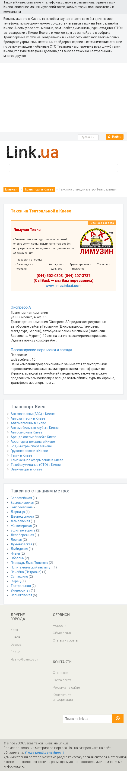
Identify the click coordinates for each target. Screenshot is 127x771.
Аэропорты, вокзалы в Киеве (33, 441)
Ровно (15, 652)
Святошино (19, 576)
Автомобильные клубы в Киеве (35, 428)
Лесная (16, 539)
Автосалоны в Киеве (26, 432)
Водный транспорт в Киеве (31, 446)
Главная (11, 189)
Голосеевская (21, 507)
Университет (20, 590)
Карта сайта (62, 680)
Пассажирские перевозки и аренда (41, 350)
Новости (60, 625)
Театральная (21, 586)
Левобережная (22, 535)
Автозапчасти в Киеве (28, 418)
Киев (14, 630)
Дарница (18, 512)
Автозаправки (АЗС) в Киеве (33, 414)
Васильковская (22, 502)
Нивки (15, 553)
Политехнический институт (31, 567)
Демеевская (20, 521)
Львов (15, 637)
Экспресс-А (21, 307)
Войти (114, 137)
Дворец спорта (22, 516)
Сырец (16, 581)
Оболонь (17, 558)
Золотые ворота (23, 530)
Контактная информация (63, 697)
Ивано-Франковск (24, 659)
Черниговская (21, 595)
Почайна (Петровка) (26, 572)
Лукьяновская (21, 544)
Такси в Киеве (21, 455)
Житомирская (21, 526)
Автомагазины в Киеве (28, 423)
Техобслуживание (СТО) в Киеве (36, 465)
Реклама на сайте (66, 687)
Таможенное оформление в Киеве (37, 460)
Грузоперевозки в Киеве (29, 451)
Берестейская (21, 498)
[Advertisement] (63, 97)
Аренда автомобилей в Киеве (34, 437)
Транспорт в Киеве (39, 189)
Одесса (16, 644)
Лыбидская (19, 549)
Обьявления (62, 633)
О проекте (60, 673)
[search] (57, 170)
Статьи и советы (65, 640)
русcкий (88, 137)
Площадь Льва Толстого (29, 563)
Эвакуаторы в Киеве (26, 469)
